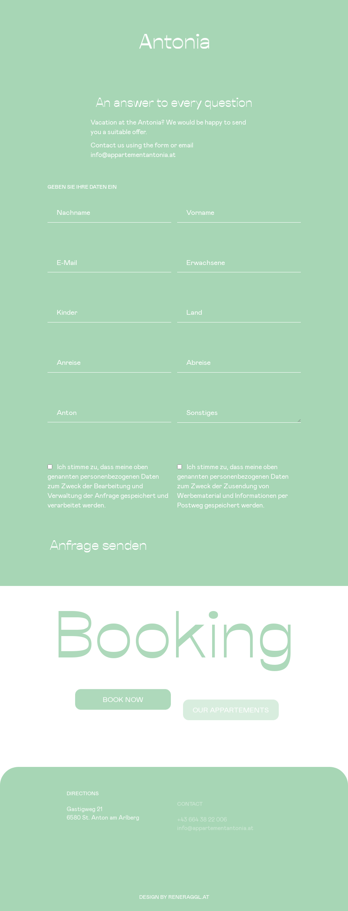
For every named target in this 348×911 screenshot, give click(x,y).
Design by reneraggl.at (174, 897)
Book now (123, 707)
